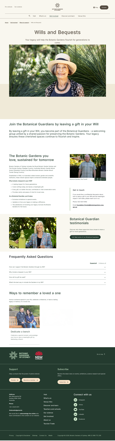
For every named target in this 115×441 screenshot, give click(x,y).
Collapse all (102, 264)
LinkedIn (81, 415)
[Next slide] (99, 179)
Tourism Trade (49, 424)
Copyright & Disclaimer (23, 436)
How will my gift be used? (57, 278)
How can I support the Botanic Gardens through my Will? (57, 268)
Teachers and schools (52, 409)
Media (50, 436)
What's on (47, 399)
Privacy (11, 436)
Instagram (82, 400)
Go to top (101, 355)
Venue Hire (48, 402)
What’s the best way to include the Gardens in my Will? (57, 283)
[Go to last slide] (96, 179)
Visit (45, 395)
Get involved (13, 22)
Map (96, 7)
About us (47, 420)
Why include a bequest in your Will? (57, 273)
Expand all (93, 264)
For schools (8, 7)
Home (6, 22)
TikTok (81, 405)
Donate (104, 7)
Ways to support (24, 22)
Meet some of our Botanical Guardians (86, 237)
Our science (18, 7)
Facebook (82, 419)
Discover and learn (51, 406)
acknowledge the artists (28, 414)
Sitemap (34, 436)
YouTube (81, 410)
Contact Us (43, 436)
